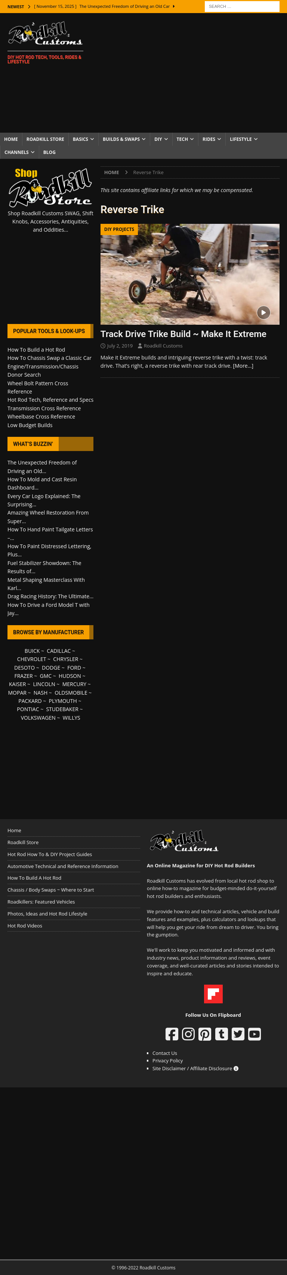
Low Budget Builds (29, 425)
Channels (16, 152)
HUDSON (70, 675)
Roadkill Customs (163, 345)
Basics (80, 139)
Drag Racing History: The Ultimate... (50, 596)
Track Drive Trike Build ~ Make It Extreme (183, 334)
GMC (46, 675)
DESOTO (24, 667)
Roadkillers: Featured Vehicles (41, 901)
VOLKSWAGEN (38, 717)
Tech (182, 139)
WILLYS (71, 717)
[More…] (243, 365)
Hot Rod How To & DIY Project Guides (49, 854)
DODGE (51, 667)
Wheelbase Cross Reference (41, 416)
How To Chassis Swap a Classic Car (49, 357)
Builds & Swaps (121, 139)
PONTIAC (28, 709)
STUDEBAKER (62, 709)
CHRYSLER (65, 659)
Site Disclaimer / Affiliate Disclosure (195, 1068)
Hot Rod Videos (24, 925)
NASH (40, 692)
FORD (74, 667)
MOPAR (17, 692)
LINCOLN (44, 684)
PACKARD (29, 700)
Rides (209, 139)
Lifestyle (241, 139)
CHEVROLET (31, 659)
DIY (158, 139)
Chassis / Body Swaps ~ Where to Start (50, 889)
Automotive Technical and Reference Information (62, 866)
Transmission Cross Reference (44, 408)
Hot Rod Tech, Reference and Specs (50, 399)
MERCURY (74, 684)
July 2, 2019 (120, 345)
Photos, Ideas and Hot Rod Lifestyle (47, 913)
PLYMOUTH (63, 700)
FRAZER (23, 675)
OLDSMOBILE (71, 692)
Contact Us (164, 1053)
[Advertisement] (192, 73)
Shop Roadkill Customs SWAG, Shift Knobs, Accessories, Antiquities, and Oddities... (50, 222)
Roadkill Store (45, 139)
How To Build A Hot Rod (34, 877)
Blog (49, 152)
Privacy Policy (167, 1060)
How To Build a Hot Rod (36, 349)
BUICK (32, 650)
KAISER (17, 684)
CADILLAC (59, 650)
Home (11, 139)
